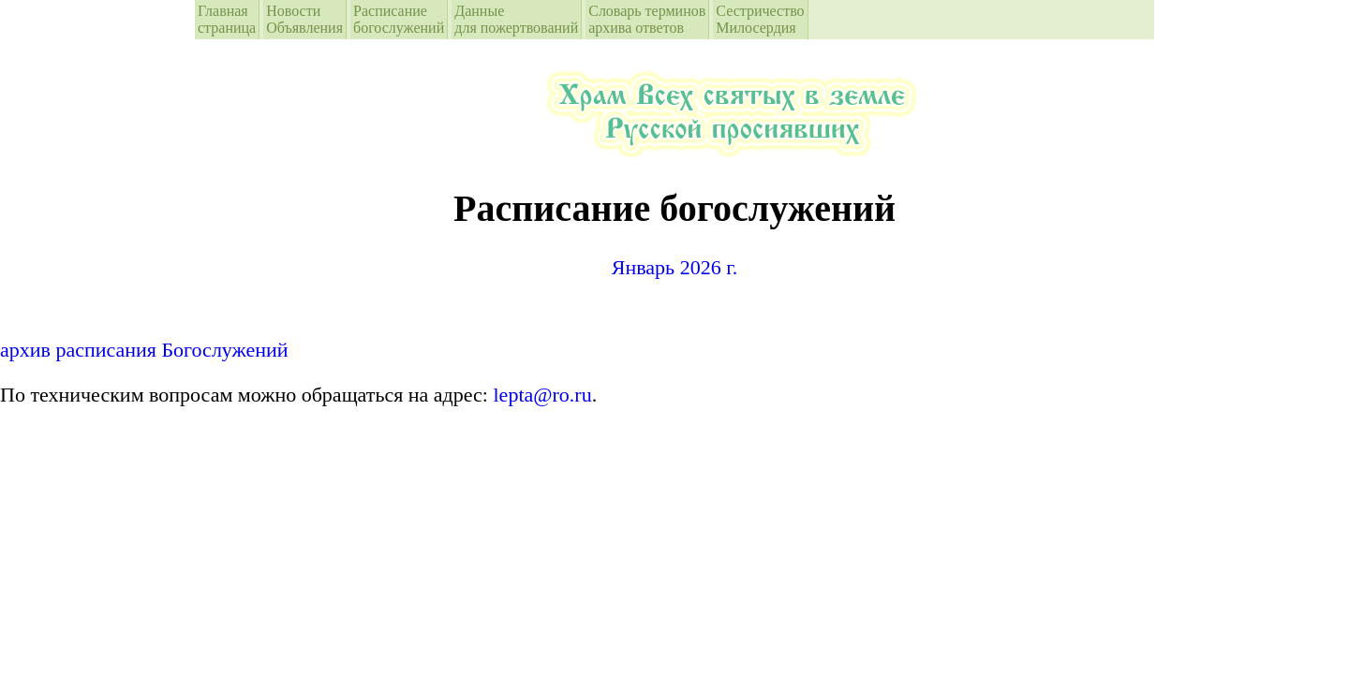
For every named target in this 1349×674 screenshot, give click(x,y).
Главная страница (227, 19)
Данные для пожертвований (516, 19)
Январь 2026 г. (674, 267)
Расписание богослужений (398, 19)
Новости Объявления (304, 19)
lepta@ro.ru (543, 394)
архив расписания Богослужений (144, 349)
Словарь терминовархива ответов (646, 19)
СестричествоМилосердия (760, 19)
